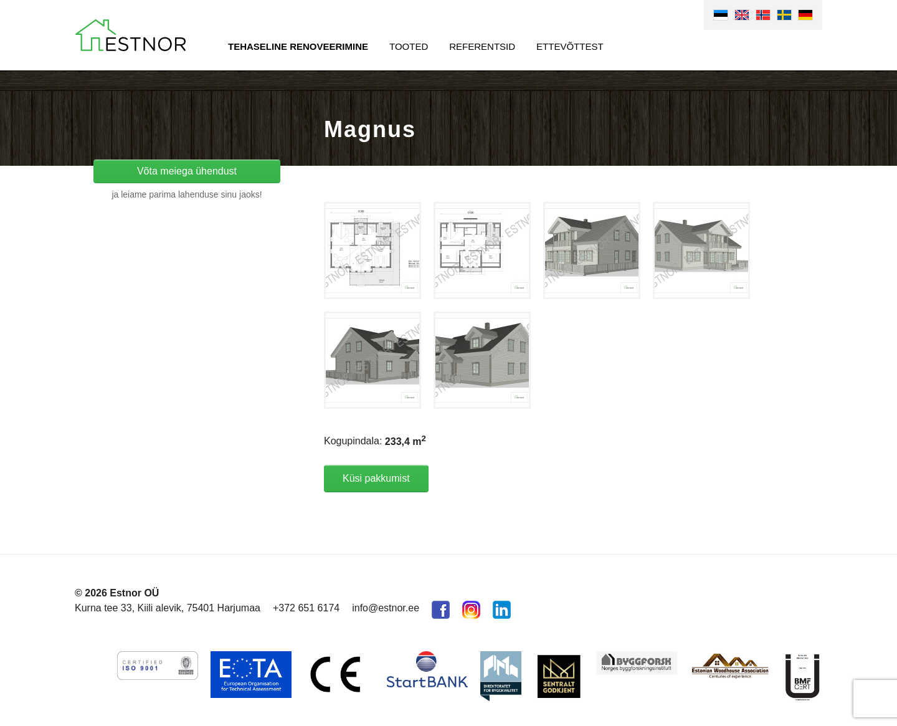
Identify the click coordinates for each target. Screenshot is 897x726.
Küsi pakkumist (376, 478)
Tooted (408, 46)
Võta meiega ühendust (187, 171)
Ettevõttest (570, 46)
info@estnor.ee (385, 608)
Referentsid (482, 46)
